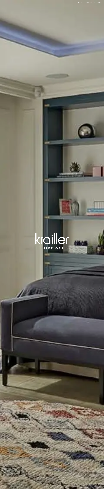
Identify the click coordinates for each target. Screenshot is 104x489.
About (87, 2)
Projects (81, 2)
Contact (99, 2)
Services (92, 2)
